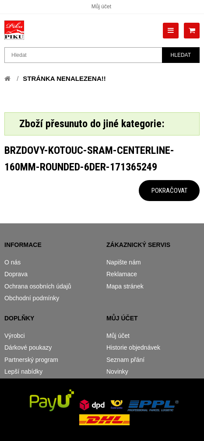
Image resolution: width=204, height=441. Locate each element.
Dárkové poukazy (28, 347)
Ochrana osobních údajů (37, 286)
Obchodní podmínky (31, 298)
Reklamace (121, 274)
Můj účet (101, 6)
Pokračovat (169, 190)
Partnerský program (31, 359)
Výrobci (14, 335)
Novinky (117, 371)
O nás (12, 262)
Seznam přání (125, 359)
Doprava (16, 274)
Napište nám (123, 262)
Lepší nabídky (23, 371)
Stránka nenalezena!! (64, 78)
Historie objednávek (133, 347)
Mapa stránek (125, 286)
